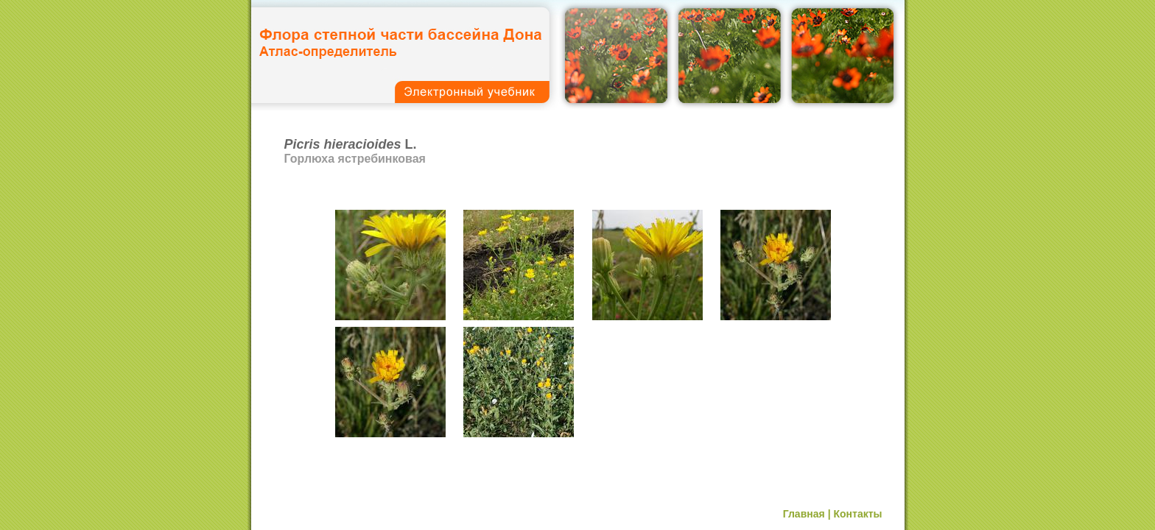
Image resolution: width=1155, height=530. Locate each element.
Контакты (857, 514)
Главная (804, 514)
